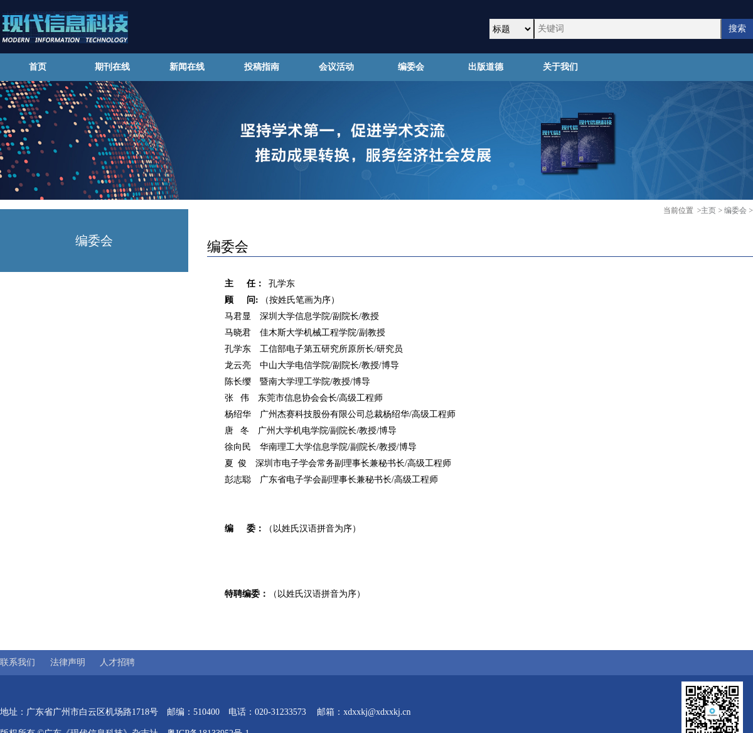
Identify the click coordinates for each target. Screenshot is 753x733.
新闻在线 (187, 67)
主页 (708, 210)
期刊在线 (112, 67)
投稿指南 (261, 67)
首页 (37, 67)
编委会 (411, 67)
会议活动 (336, 67)
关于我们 (560, 67)
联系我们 (17, 662)
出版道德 (485, 67)
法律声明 (67, 662)
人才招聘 (117, 662)
